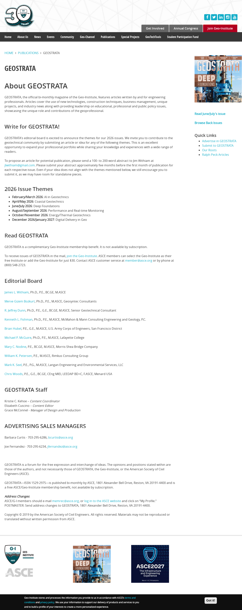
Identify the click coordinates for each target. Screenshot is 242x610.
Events (50, 37)
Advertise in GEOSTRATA (219, 141)
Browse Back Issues (208, 123)
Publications (108, 37)
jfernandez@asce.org (62, 446)
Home (8, 37)
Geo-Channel (87, 37)
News (37, 37)
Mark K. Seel (13, 365)
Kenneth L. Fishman (19, 319)
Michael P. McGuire (18, 338)
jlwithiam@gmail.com (20, 165)
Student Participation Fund (183, 37)
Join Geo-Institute (220, 28)
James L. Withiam (17, 292)
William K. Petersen (18, 356)
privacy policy (47, 603)
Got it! (210, 602)
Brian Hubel (13, 328)
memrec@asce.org (65, 501)
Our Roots (209, 150)
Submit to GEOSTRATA (217, 145)
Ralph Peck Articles (215, 155)
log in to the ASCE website (102, 501)
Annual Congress (186, 28)
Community (67, 37)
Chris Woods (14, 374)
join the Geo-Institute (82, 256)
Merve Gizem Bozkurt (20, 301)
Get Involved (155, 28)
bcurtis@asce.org (60, 437)
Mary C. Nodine (15, 347)
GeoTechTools (153, 37)
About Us (22, 37)
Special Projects (130, 37)
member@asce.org (138, 260)
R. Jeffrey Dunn (15, 310)
